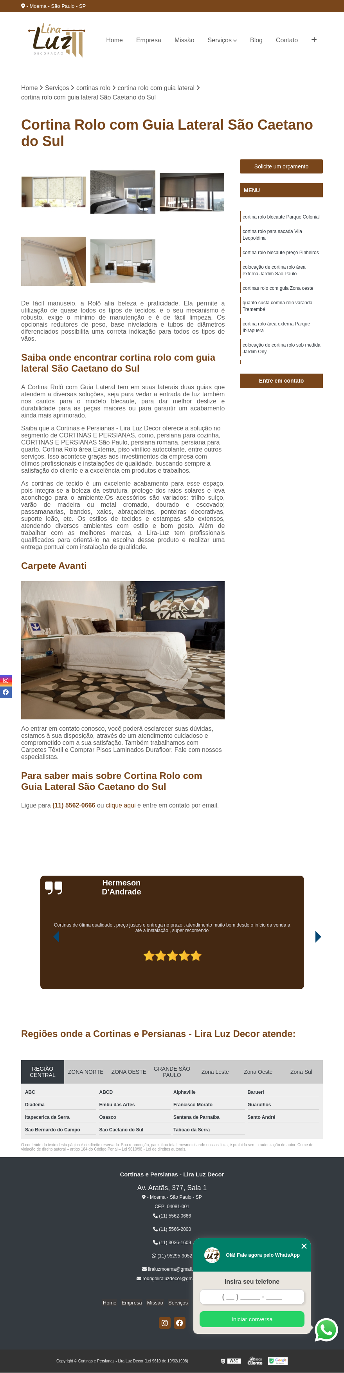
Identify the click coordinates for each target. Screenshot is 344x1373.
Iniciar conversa (251, 1319)
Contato (287, 40)
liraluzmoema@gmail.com (172, 1269)
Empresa (148, 40)
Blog (256, 40)
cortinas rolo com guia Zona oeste (278, 291)
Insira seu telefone (252, 1281)
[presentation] (45, 967)
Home (114, 40)
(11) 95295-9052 (172, 1256)
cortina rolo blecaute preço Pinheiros (281, 254)
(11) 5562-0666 (74, 805)
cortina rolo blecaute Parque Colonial (281, 217)
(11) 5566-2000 (172, 1229)
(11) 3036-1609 (172, 1243)
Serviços (220, 40)
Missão (185, 40)
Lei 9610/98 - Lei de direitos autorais (153, 1149)
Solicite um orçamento (281, 167)
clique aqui (121, 805)
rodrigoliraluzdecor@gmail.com (172, 1279)
